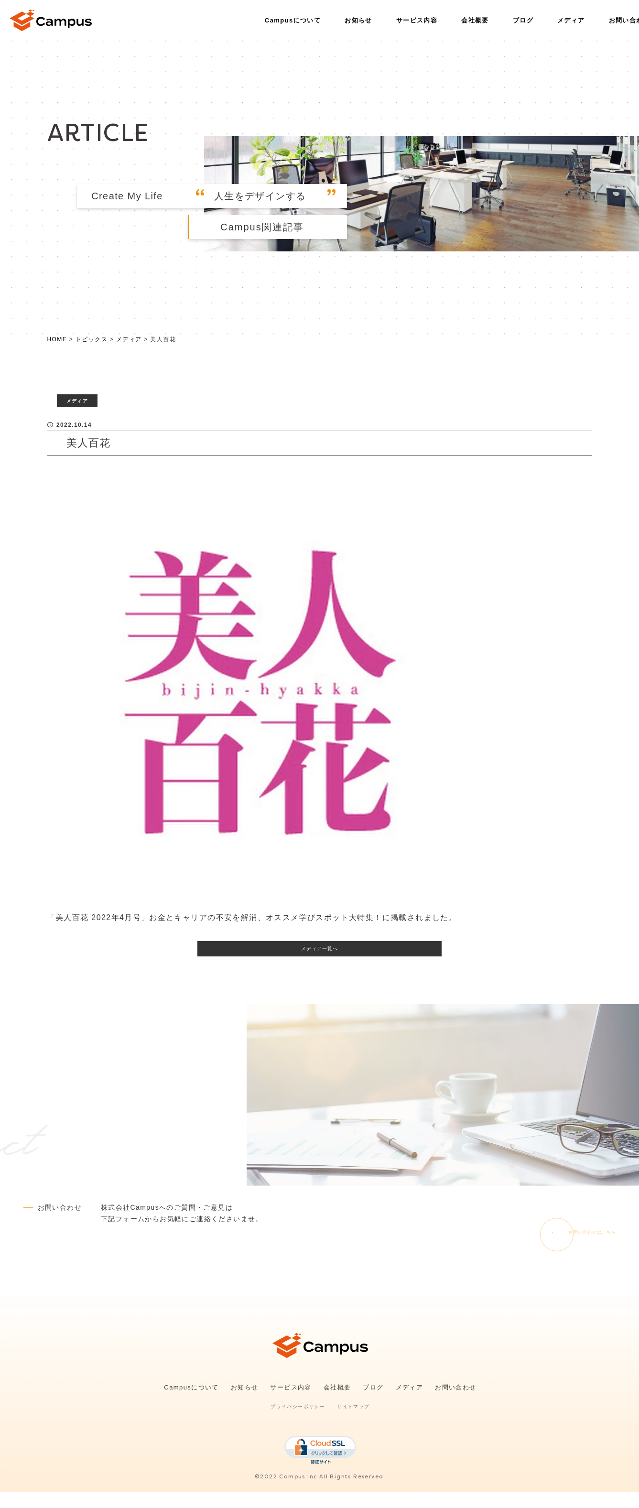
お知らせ (358, 20)
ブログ (523, 20)
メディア (571, 20)
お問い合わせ (455, 1404)
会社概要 (475, 20)
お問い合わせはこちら (579, 1248)
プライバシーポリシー (298, 1423)
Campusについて (293, 20)
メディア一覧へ (320, 961)
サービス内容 (416, 20)
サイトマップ (353, 1423)
